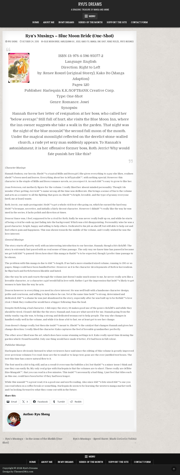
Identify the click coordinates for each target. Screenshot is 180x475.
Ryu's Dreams (90, 4)
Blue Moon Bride (52, 41)
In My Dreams (66, 22)
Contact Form (139, 22)
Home (35, 22)
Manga (93, 41)
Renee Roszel (113, 41)
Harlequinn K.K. (68, 41)
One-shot (101, 41)
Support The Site (117, 22)
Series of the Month (90, 22)
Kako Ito (85, 41)
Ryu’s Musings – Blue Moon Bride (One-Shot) (69, 35)
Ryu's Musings (127, 41)
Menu (92, 16)
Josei (78, 41)
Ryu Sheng (12, 41)
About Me (48, 22)
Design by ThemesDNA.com (18, 471)
